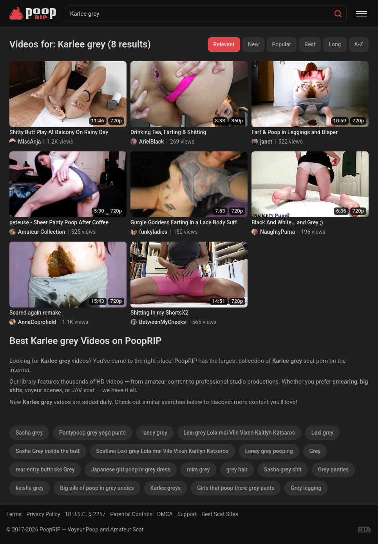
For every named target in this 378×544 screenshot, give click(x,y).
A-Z (358, 44)
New (253, 44)
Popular (281, 44)
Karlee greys (165, 488)
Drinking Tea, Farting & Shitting (168, 132)
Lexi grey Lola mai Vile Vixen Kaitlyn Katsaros (239, 432)
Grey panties (333, 469)
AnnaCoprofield (37, 322)
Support (187, 514)
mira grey (198, 469)
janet (266, 141)
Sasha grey (29, 432)
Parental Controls (131, 514)
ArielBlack (151, 141)
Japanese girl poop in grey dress (130, 469)
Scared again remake (35, 312)
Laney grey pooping (269, 451)
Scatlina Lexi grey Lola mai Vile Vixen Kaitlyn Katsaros (162, 451)
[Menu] (361, 13)
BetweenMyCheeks (162, 322)
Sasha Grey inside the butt (48, 451)
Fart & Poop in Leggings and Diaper (294, 132)
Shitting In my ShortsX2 (159, 312)
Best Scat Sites (219, 514)
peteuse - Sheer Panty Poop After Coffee (59, 222)
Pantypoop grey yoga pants (92, 432)
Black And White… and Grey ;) (287, 222)
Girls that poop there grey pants (235, 488)
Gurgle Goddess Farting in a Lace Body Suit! (184, 222)
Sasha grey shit (283, 469)
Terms (14, 514)
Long (335, 44)
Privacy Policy (43, 514)
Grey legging (306, 488)
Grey (315, 451)
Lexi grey (322, 432)
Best (309, 44)
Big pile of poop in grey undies (97, 488)
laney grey (154, 432)
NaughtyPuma (277, 232)
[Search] (338, 14)
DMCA (165, 514)
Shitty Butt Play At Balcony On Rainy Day (58, 132)
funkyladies (153, 232)
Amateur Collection (41, 232)
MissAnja (29, 141)
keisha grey (29, 488)
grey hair (237, 469)
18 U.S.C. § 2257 (85, 514)
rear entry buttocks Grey (45, 469)
